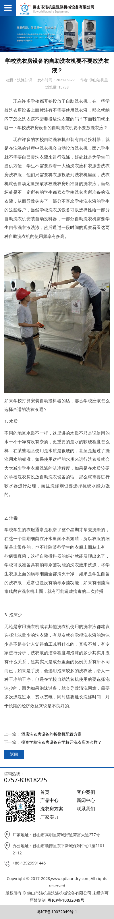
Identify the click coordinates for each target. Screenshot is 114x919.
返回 (14, 754)
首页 (44, 792)
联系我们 (86, 808)
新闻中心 (86, 800)
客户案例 (86, 792)
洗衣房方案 (51, 808)
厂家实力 (49, 817)
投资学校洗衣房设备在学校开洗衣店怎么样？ (61, 742)
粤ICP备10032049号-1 (57, 911)
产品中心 (49, 800)
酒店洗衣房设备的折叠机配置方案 (51, 734)
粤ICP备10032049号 (66, 900)
